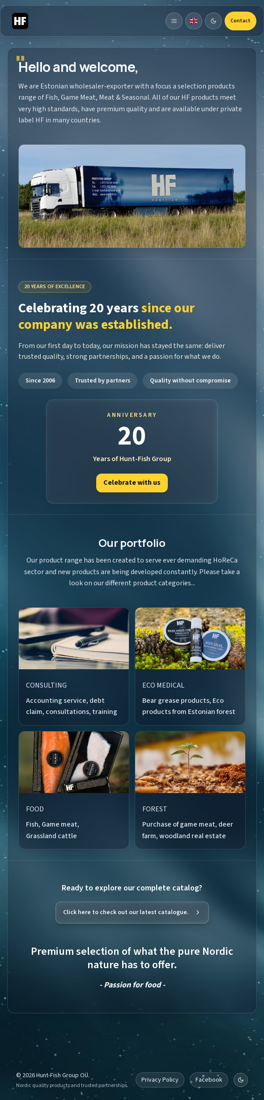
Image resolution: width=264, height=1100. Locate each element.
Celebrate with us (132, 482)
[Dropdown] (193, 21)
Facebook (209, 1079)
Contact (240, 21)
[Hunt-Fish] (20, 21)
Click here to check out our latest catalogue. (132, 912)
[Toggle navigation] (174, 21)
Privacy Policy (160, 1079)
